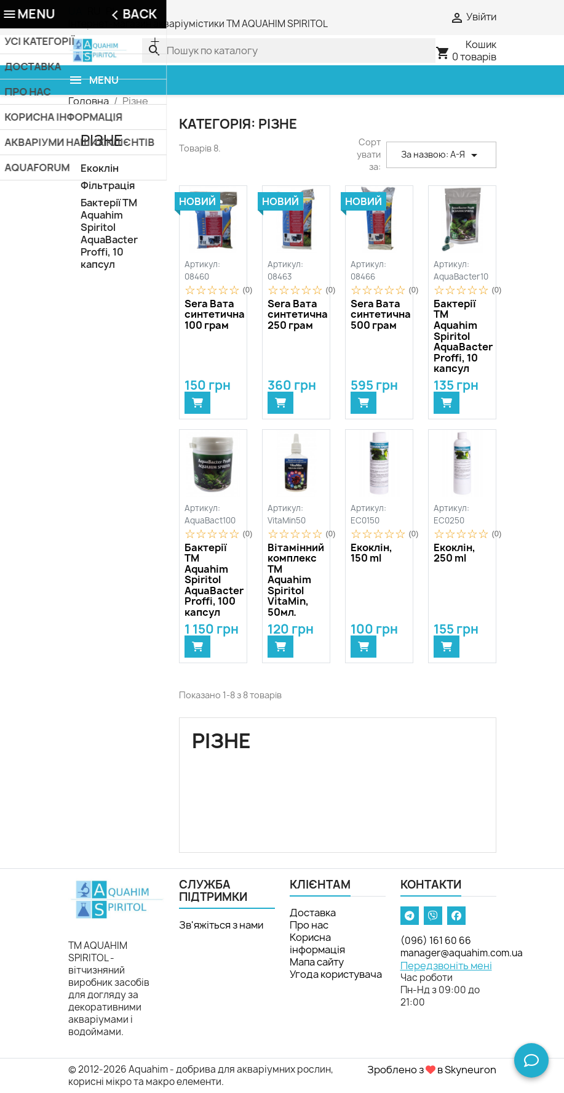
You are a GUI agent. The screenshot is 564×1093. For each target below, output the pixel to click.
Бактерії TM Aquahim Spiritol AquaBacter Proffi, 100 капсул (213, 580)
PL (111, 11)
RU (94, 11)
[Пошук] (288, 50)
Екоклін (100, 168)
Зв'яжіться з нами (221, 925)
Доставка (313, 912)
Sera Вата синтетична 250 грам (296, 315)
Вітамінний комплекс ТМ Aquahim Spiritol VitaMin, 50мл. (296, 580)
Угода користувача (336, 974)
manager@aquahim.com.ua (461, 952)
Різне (102, 140)
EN (128, 11)
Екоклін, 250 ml (454, 553)
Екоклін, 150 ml (371, 553)
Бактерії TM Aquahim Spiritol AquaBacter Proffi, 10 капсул (109, 233)
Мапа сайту (317, 962)
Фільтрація (108, 185)
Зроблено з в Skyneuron (431, 1069)
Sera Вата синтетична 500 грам (379, 315)
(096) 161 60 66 (435, 940)
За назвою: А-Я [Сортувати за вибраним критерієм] (441, 155)
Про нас (309, 925)
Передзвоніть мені (446, 965)
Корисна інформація (317, 943)
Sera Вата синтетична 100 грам (213, 315)
